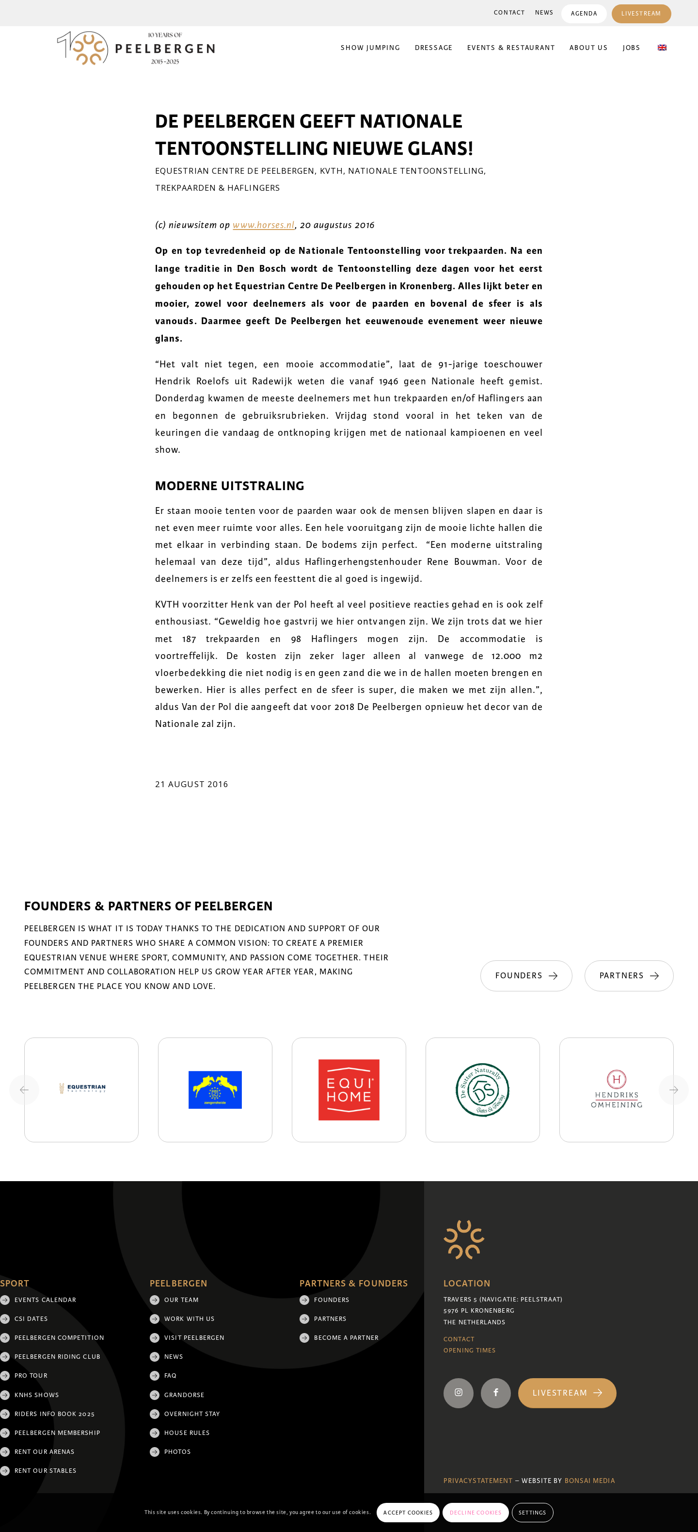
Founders (331, 1300)
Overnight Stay (192, 1414)
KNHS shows (37, 1395)
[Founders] (526, 975)
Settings (533, 1512)
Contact (509, 12)
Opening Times (470, 1350)
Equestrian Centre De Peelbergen (235, 170)
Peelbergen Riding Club (57, 1357)
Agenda (584, 13)
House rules (187, 1433)
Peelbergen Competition (59, 1338)
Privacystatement (478, 1481)
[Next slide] (674, 1090)
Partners (330, 1319)
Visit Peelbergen (194, 1338)
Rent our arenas (45, 1452)
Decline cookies (476, 1512)
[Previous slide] (24, 1090)
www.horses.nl (263, 225)
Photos (177, 1452)
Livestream (641, 13)
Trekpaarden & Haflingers (217, 187)
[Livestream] (567, 1393)
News (544, 12)
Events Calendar (45, 1300)
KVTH (331, 170)
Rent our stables (46, 1471)
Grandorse (184, 1395)
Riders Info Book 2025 (55, 1414)
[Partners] (629, 975)
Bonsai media (590, 1481)
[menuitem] (509, 13)
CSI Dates (31, 1319)
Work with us (189, 1319)
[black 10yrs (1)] (142, 48)
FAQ (170, 1376)
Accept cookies (408, 1512)
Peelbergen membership (57, 1433)
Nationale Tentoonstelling (416, 170)
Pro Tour (31, 1376)
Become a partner (346, 1338)
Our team (181, 1300)
